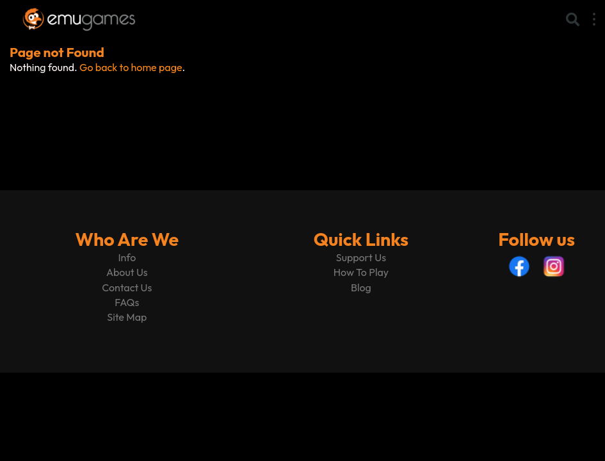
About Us (127, 272)
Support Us (361, 257)
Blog (361, 287)
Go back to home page (130, 67)
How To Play (361, 272)
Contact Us (127, 287)
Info (127, 257)
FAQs (127, 302)
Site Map (127, 317)
